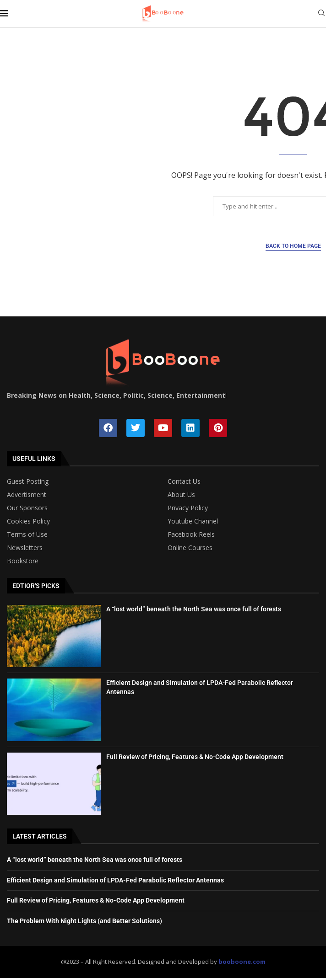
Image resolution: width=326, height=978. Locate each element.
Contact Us (184, 481)
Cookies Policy (28, 521)
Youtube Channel (193, 521)
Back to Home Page (293, 246)
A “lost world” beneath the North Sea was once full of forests (193, 609)
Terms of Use (27, 534)
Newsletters (25, 548)
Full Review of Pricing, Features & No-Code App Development (194, 756)
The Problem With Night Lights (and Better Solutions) (84, 921)
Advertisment (26, 495)
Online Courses (190, 548)
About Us (181, 495)
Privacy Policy (188, 508)
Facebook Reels (191, 534)
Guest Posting (28, 481)
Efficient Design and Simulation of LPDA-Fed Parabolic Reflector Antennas (115, 880)
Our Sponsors (27, 508)
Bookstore (22, 561)
